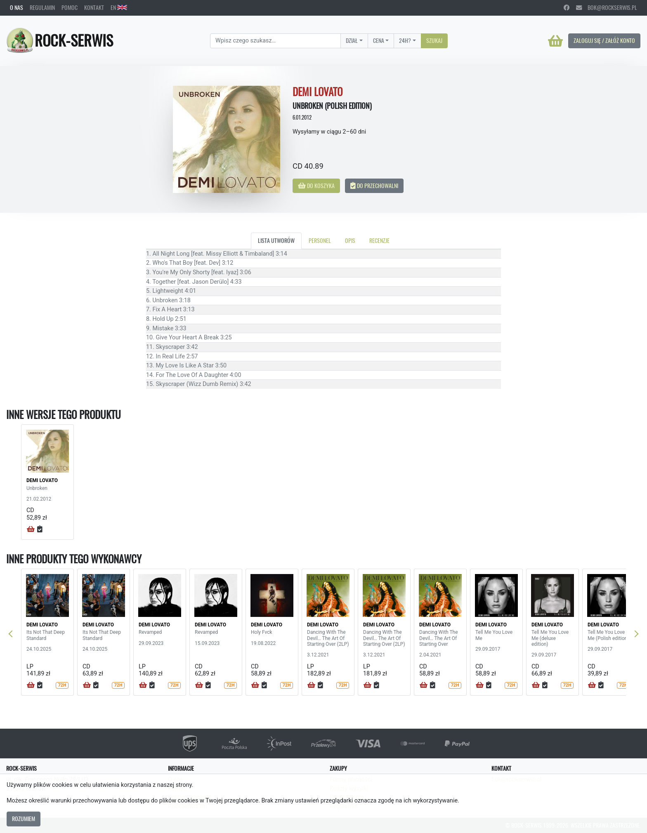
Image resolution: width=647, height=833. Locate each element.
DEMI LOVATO (42, 480)
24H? (405, 40)
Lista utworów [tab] (276, 240)
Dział (352, 40)
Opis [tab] (350, 240)
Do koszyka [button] (316, 185)
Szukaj (434, 40)
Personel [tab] (320, 240)
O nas (16, 7)
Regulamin (42, 7)
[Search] (275, 40)
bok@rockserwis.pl (606, 7)
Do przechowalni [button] (374, 185)
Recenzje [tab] (379, 240)
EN (119, 7)
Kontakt (94, 7)
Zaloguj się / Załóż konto (604, 40)
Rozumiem (23, 818)
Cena (378, 40)
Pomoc (69, 7)
